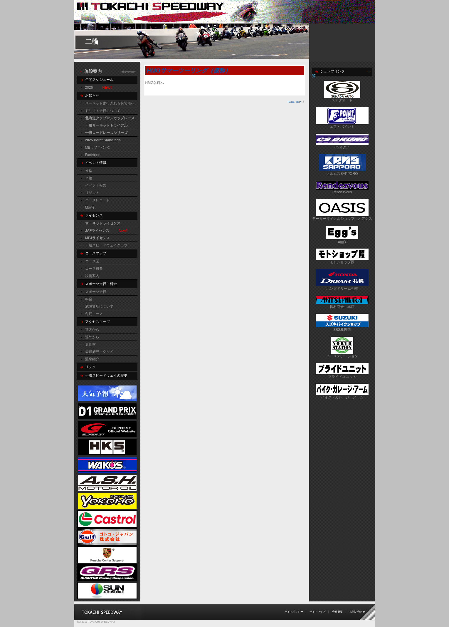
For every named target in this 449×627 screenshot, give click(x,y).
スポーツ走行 (95, 292)
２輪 (88, 178)
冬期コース (94, 314)
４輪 (88, 171)
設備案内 (92, 276)
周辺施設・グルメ (99, 352)
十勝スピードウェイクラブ (106, 245)
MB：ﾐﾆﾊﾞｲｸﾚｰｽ (97, 147)
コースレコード (97, 200)
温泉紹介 (92, 359)
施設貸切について (99, 306)
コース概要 (94, 268)
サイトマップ (317, 611)
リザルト (92, 193)
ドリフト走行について (102, 111)
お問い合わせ (357, 611)
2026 (89, 88)
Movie (90, 207)
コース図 (92, 261)
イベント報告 (95, 185)
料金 (88, 299)
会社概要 (337, 611)
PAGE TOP (294, 101)
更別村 (90, 344)
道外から (92, 337)
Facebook (93, 155)
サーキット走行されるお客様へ (109, 103)
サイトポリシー (294, 611)
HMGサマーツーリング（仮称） (189, 70)
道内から (92, 330)
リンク (90, 367)
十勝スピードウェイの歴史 (106, 375)
